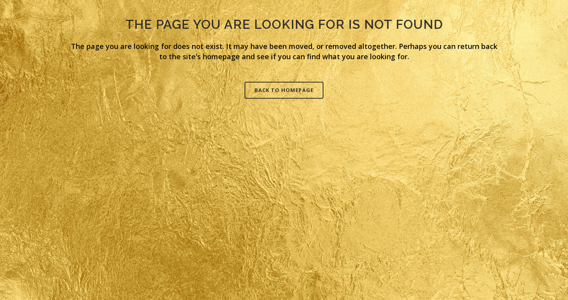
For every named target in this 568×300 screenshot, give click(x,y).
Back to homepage (284, 90)
